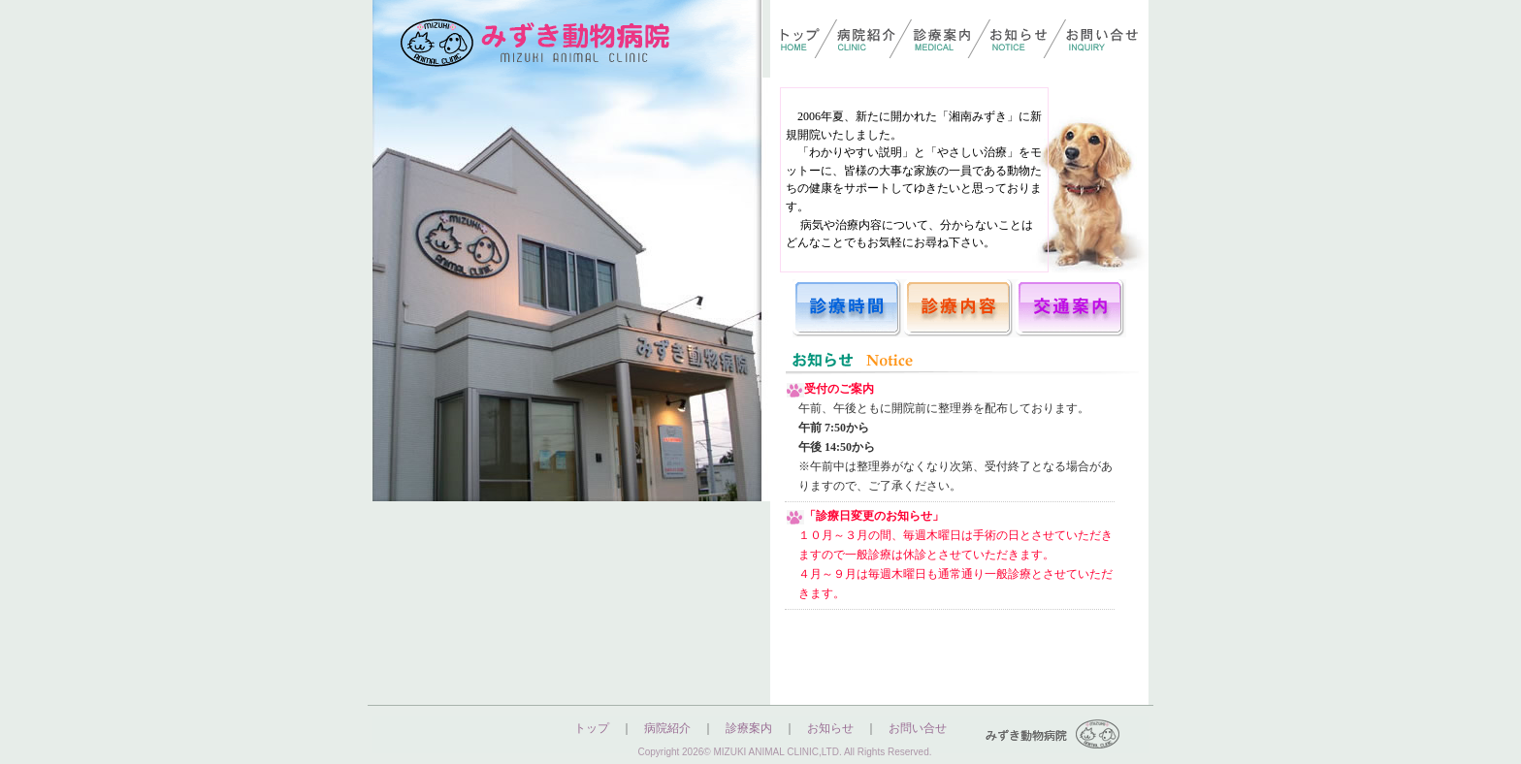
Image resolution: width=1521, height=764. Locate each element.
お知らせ (830, 728)
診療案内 (749, 728)
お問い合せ (918, 728)
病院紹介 (667, 728)
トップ (591, 728)
